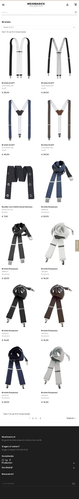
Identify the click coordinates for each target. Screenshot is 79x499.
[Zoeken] (38, 12)
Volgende (71, 418)
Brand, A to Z (39, 27)
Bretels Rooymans (49, 207)
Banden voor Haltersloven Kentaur (17, 207)
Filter (77, 246)
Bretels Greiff (8, 83)
